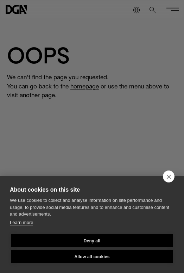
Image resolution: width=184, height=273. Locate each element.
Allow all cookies (91, 256)
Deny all (92, 240)
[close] (169, 176)
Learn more (21, 222)
